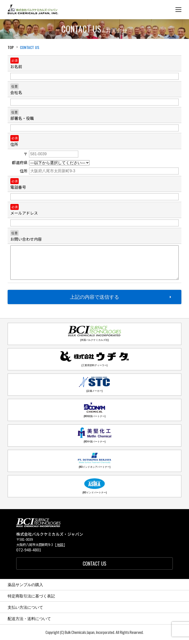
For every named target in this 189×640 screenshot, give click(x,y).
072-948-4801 (28, 550)
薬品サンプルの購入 (25, 584)
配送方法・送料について (29, 618)
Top (11, 47)
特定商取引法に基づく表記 (31, 596)
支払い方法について (25, 607)
